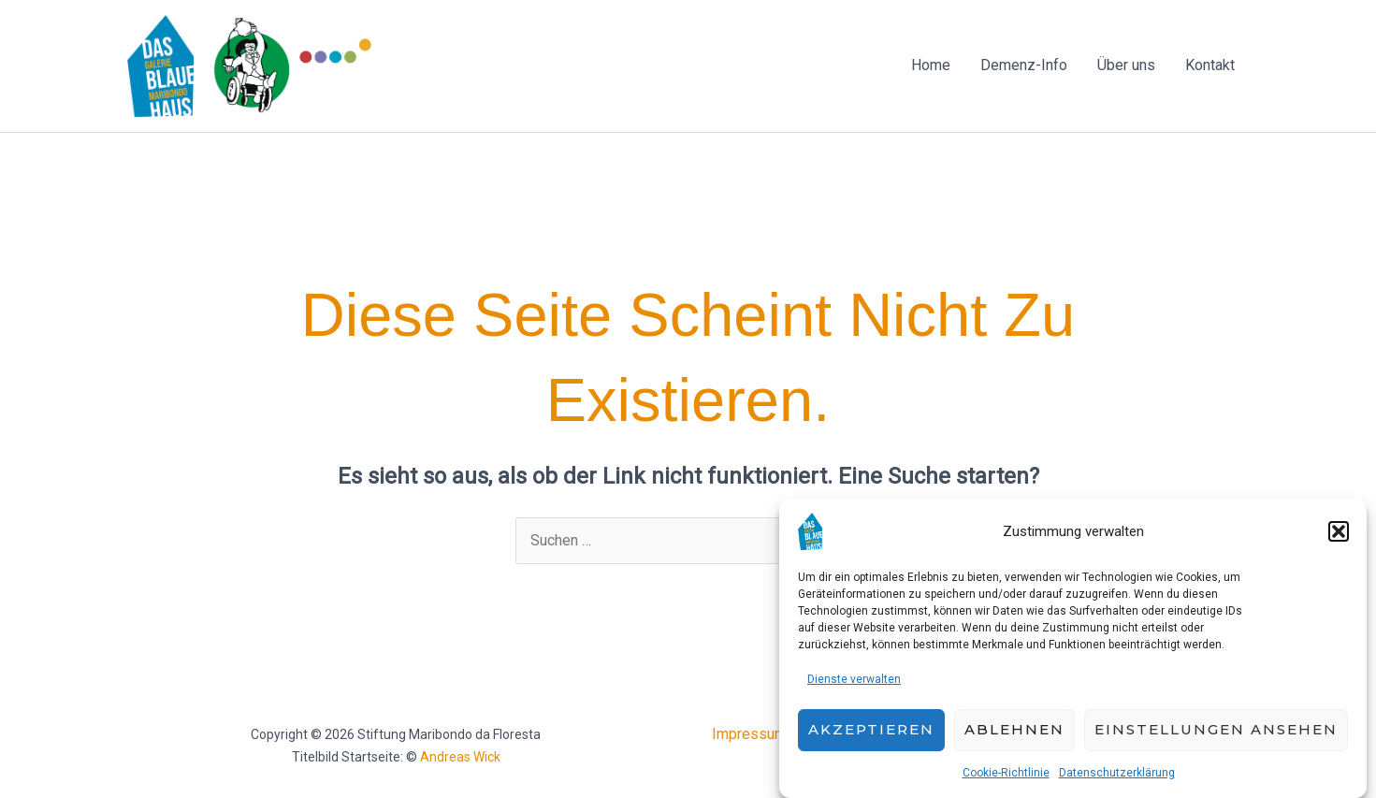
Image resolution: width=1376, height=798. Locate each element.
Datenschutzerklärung (1117, 779)
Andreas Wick (460, 756)
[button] (1338, 538)
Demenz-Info (1023, 65)
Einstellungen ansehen (1216, 737)
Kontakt (1210, 65)
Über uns (1126, 65)
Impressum (749, 734)
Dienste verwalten (854, 685)
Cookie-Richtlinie (1006, 779)
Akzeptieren (871, 737)
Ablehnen (1014, 737)
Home (930, 65)
